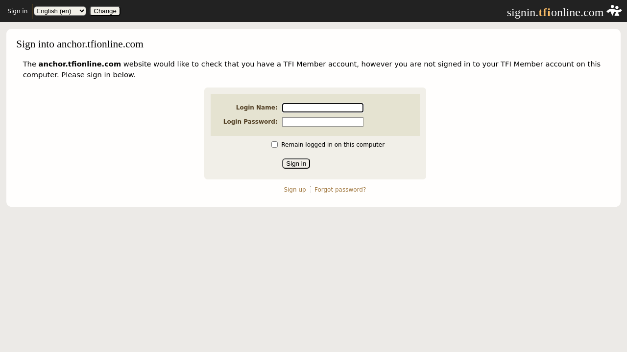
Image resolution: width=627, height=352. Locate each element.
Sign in (17, 11)
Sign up (295, 189)
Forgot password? (340, 189)
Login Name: (257, 107)
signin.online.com (565, 12)
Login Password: (250, 121)
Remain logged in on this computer (333, 144)
